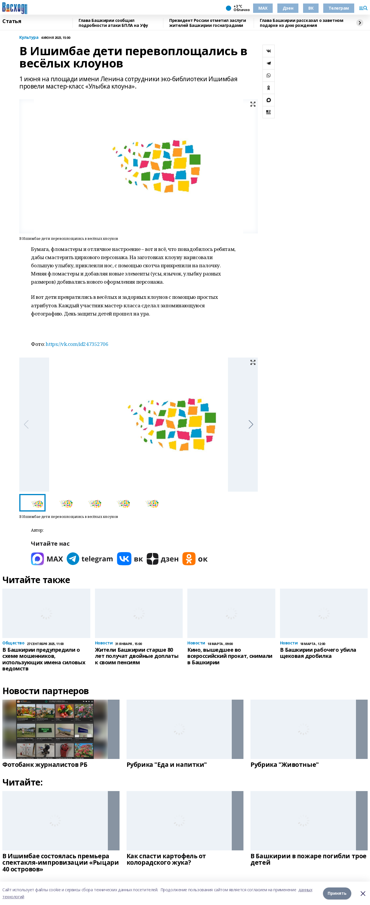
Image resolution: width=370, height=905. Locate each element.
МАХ (262, 8)
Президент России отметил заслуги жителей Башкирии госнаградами (207, 23)
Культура (29, 37)
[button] (251, 424)
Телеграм (338, 8)
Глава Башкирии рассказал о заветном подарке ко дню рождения (301, 23)
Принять (337, 893)
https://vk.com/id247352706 (77, 344)
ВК (310, 8)
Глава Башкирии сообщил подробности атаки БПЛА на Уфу (113, 23)
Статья (11, 21)
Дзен (288, 8)
